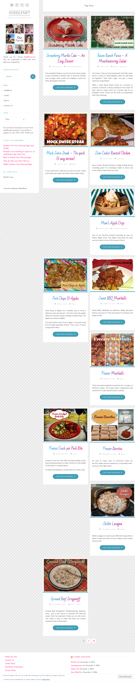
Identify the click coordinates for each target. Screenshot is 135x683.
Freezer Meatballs (112, 373)
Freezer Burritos (112, 448)
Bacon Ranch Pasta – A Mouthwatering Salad (112, 58)
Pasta (116, 66)
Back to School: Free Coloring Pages (17, 158)
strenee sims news (81, 657)
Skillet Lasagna (112, 524)
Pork (74, 304)
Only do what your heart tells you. (16, 161)
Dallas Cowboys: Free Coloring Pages (17, 164)
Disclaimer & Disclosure (14, 667)
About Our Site (11, 657)
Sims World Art (77, 672)
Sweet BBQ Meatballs (112, 298)
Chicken (120, 158)
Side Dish (123, 66)
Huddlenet (19, 13)
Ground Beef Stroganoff (65, 599)
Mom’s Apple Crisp (112, 223)
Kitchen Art (75, 662)
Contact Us (9, 660)
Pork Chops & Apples (65, 298)
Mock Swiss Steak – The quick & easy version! (65, 156)
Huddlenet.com (29, 57)
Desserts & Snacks (73, 66)
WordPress (23, 188)
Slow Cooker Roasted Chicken (112, 153)
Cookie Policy (10, 663)
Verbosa (14, 188)
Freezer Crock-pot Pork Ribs (66, 448)
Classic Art (75, 669)
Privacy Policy (10, 670)
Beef (74, 164)
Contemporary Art (78, 665)
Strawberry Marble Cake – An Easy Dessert (65, 58)
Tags (5, 113)
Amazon (11, 128)
